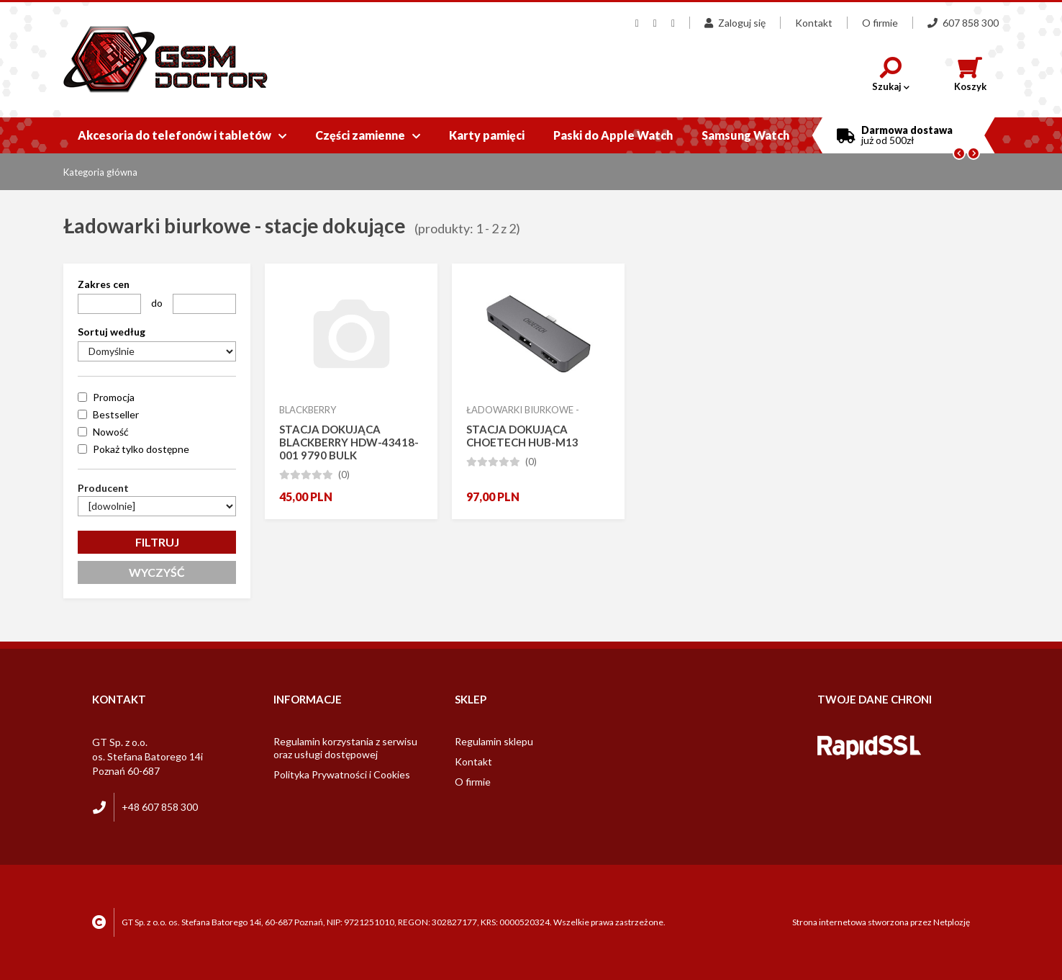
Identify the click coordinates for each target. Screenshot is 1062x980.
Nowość (111, 432)
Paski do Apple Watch (613, 135)
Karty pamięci (487, 135)
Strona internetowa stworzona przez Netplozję (881, 922)
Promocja (114, 397)
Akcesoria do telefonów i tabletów (182, 135)
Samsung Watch (745, 135)
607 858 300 (963, 23)
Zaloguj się (735, 23)
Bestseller (116, 414)
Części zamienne (367, 135)
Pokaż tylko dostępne (141, 449)
